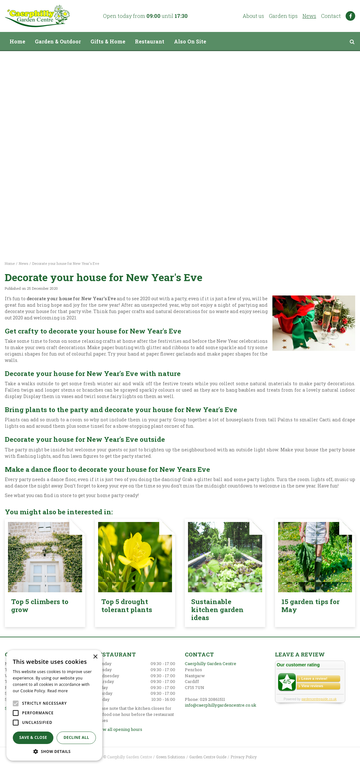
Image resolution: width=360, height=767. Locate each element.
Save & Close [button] (33, 737)
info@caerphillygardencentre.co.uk (220, 705)
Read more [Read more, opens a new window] (57, 691)
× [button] (95, 657)
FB (350, 16)
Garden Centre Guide (207, 756)
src (352, 41)
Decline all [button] (76, 737)
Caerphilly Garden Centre (210, 663)
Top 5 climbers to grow (39, 605)
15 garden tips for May (310, 605)
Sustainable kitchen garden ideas (217, 609)
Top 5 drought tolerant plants (126, 605)
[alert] (54, 705)
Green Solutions (170, 756)
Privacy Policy (244, 756)
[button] (54, 751)
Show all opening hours (118, 729)
